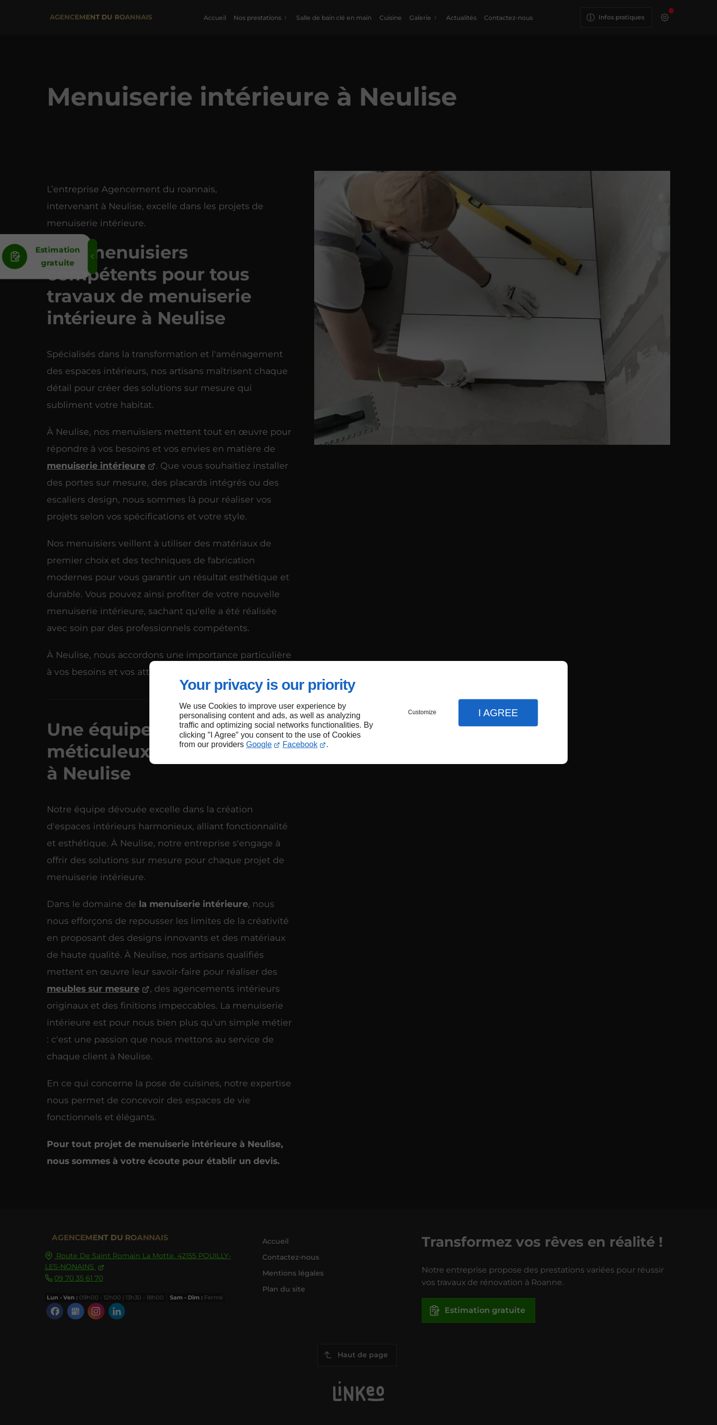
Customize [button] (422, 712)
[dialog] (358, 712)
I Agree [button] (498, 712)
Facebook (300, 744)
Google (259, 744)
